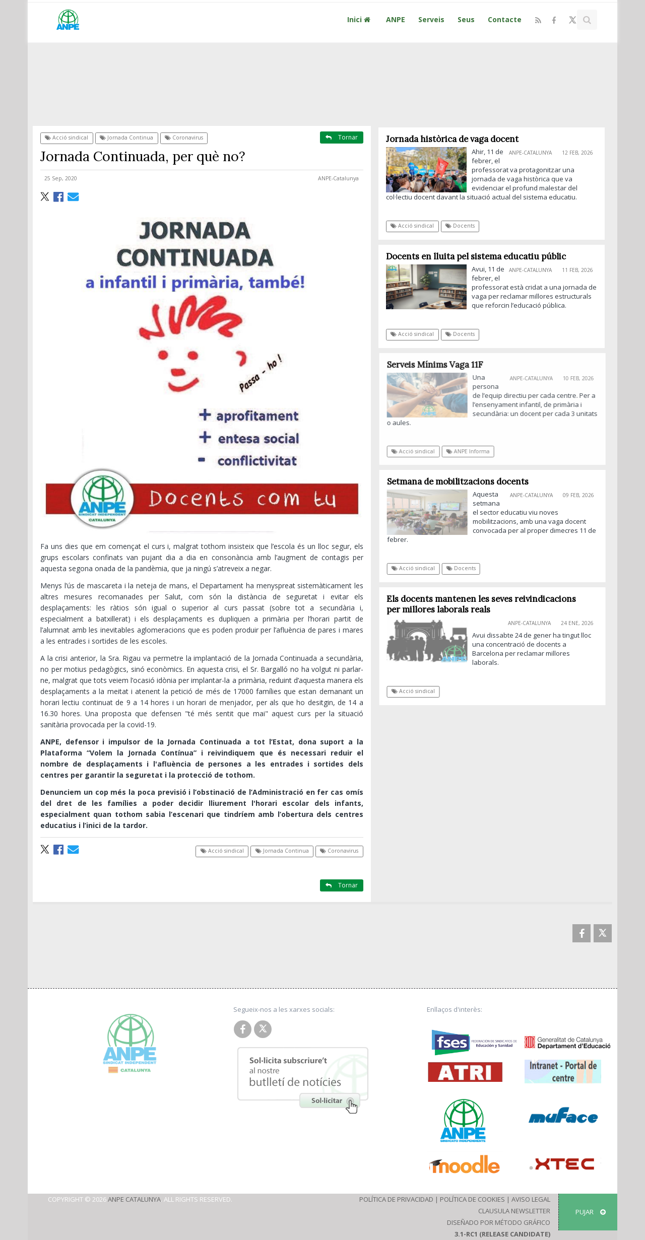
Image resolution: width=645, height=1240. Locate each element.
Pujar (590, 1211)
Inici (360, 19)
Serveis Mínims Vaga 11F (440, 364)
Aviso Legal (530, 1199)
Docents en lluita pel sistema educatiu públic (476, 256)
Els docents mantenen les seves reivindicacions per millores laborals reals (485, 604)
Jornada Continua (126, 137)
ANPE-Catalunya (338, 178)
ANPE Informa (473, 451)
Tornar (342, 137)
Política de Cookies (472, 1199)
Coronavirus (184, 137)
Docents (460, 225)
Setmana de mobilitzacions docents (462, 481)
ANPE (395, 19)
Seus (466, 19)
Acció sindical (66, 137)
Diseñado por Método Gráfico (498, 1222)
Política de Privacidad (396, 1199)
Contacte (505, 19)
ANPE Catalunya (134, 1199)
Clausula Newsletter (514, 1210)
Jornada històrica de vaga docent (452, 139)
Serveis (431, 19)
